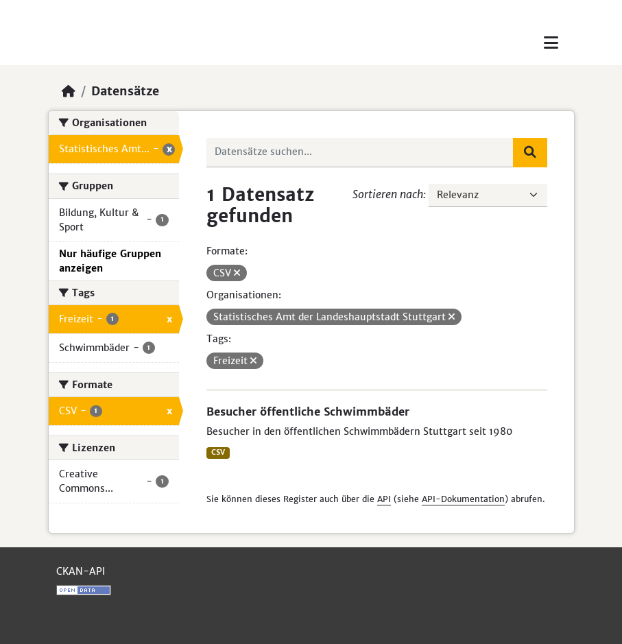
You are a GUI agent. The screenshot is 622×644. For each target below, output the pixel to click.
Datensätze (125, 91)
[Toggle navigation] (551, 43)
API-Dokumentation (463, 499)
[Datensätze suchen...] (360, 152)
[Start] (68, 91)
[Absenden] (530, 152)
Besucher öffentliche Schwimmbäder (307, 411)
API (384, 499)
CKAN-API (80, 571)
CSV (218, 452)
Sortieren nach (387, 194)
